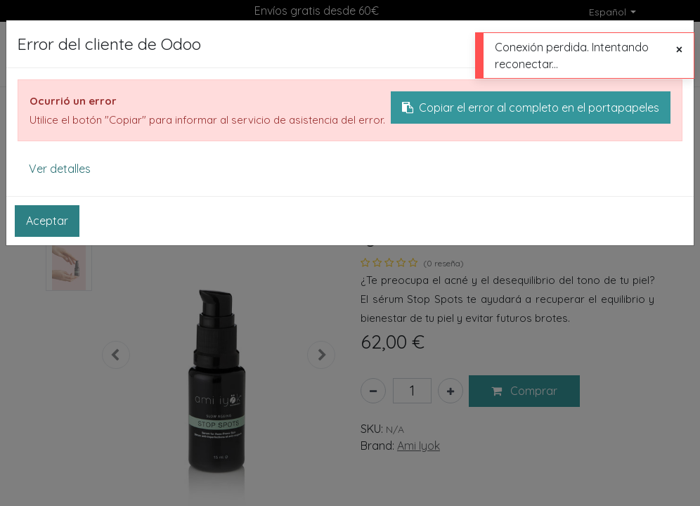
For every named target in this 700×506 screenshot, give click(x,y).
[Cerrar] (679, 49)
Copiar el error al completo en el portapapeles (530, 107)
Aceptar (47, 221)
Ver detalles (60, 169)
